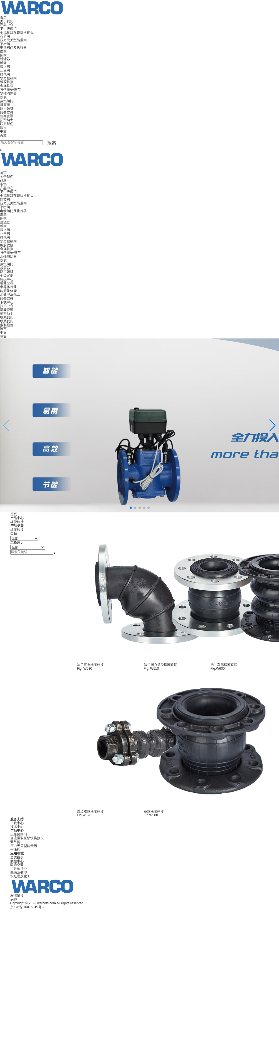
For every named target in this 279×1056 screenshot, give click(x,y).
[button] (272, 425)
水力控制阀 (8, 78)
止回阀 (5, 70)
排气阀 (5, 74)
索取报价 (6, 325)
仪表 (3, 97)
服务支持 (6, 112)
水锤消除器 (8, 93)
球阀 (3, 63)
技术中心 (6, 306)
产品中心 (6, 25)
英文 (3, 135)
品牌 (3, 180)
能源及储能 (8, 291)
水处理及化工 (10, 294)
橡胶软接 (6, 82)
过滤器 (5, 59)
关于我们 (6, 21)
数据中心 (6, 279)
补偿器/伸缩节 (10, 90)
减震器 (5, 105)
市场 (3, 184)
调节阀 (5, 36)
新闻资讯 (6, 116)
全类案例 (6, 275)
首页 (3, 17)
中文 (3, 131)
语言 (3, 127)
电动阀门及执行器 (13, 48)
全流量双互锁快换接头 (16, 33)
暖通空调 (6, 283)
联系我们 (6, 124)
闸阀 (3, 55)
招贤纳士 (6, 120)
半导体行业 (8, 287)
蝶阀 (3, 51)
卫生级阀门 (8, 29)
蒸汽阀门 (6, 101)
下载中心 (6, 302)
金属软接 (6, 86)
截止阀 (5, 67)
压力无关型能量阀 (13, 40)
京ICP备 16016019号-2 (27, 907)
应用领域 (6, 108)
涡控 (13, 900)
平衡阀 (5, 44)
